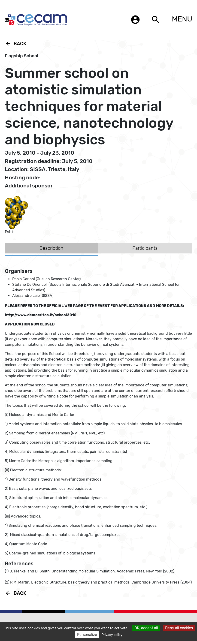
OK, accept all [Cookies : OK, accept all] (146, 628)
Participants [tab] (145, 248)
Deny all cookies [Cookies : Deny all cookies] (179, 628)
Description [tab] (51, 248)
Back (15, 43)
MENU (182, 19)
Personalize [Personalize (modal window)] (87, 634)
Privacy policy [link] (112, 635)
